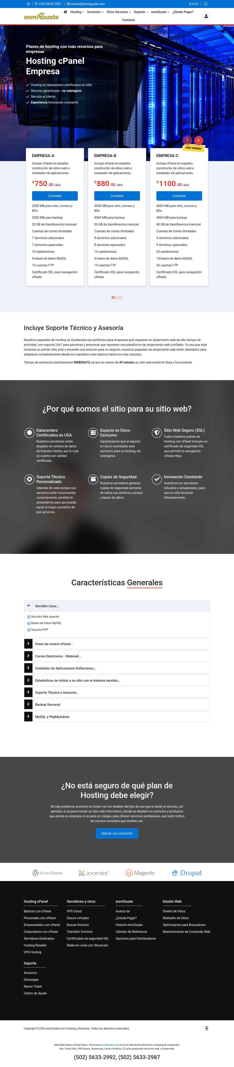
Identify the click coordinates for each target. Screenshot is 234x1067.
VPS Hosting (33, 952)
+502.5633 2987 (48, 4)
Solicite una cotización (117, 833)
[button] (206, 1028)
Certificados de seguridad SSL (88, 938)
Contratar (54, 196)
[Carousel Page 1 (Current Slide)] (113, 297)
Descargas (31, 980)
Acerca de (123, 911)
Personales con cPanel (40, 918)
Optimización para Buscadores (184, 925)
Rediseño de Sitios (175, 918)
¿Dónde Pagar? (126, 918)
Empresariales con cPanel (42, 925)
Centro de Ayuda (35, 993)
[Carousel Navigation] (193, 140)
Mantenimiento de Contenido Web (186, 932)
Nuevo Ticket (33, 986)
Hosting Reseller (35, 945)
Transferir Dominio (80, 932)
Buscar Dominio (78, 925)
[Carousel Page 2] (117, 298)
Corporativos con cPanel (41, 932)
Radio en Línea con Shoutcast (87, 945)
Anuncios (30, 973)
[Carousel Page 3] (121, 298)
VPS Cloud (74, 911)
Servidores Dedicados (39, 938)
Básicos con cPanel (37, 911)
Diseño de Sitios (174, 911)
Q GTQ (193, 4)
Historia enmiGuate (129, 925)
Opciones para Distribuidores (136, 938)
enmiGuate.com (110, 1044)
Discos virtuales (78, 918)
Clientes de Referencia (131, 932)
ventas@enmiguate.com (86, 4)
